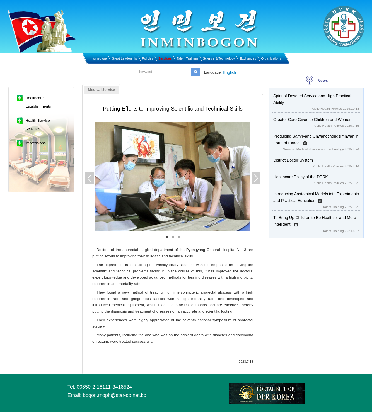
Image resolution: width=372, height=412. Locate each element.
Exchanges (248, 58)
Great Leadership (124, 58)
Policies (147, 58)
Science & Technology (219, 58)
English (229, 72)
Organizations (271, 58)
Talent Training (187, 58)
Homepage (99, 58)
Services (164, 58)
